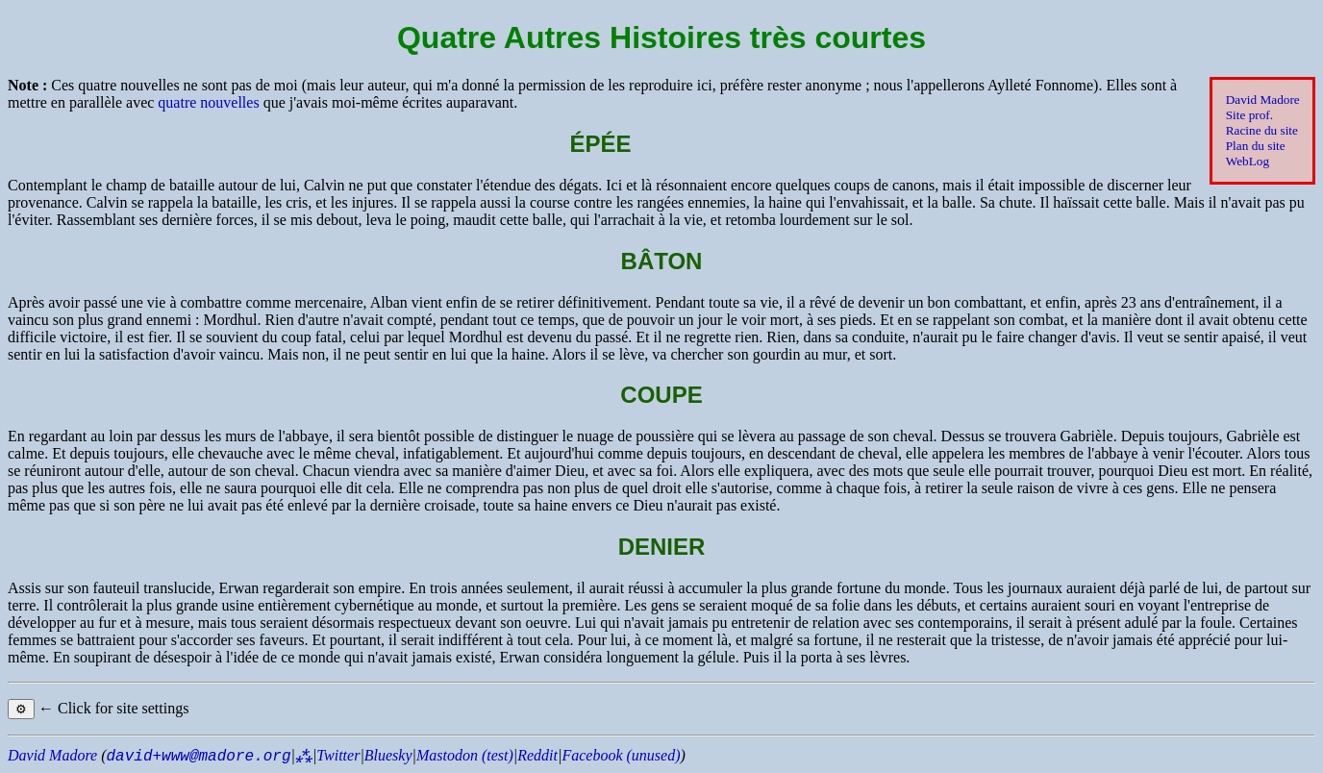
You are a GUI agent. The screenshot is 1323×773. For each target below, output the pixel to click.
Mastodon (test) (464, 755)
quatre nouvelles (208, 102)
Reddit (537, 755)
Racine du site (1262, 130)
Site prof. (1249, 115)
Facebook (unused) (621, 755)
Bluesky (388, 755)
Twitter (338, 755)
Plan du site (1256, 145)
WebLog (1247, 161)
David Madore (1263, 99)
